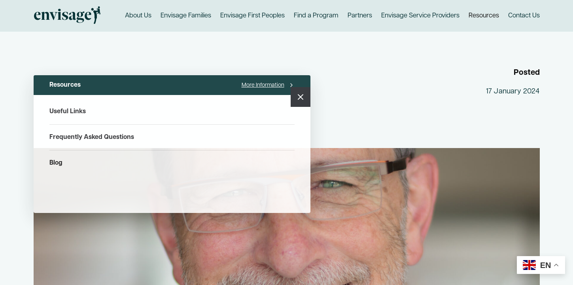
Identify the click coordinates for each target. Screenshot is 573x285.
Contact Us (524, 16)
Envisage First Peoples (252, 16)
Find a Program (316, 16)
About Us (138, 16)
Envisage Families (186, 16)
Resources (484, 16)
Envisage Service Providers (420, 16)
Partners (360, 16)
